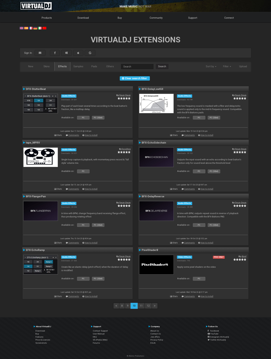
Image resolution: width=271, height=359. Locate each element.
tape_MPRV (33, 142)
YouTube (213, 334)
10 (134, 305)
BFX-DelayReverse (153, 196)
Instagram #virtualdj (218, 337)
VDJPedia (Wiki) (100, 340)
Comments (73, 135)
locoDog (126, 149)
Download (83, 17)
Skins (47, 66)
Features (39, 337)
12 (148, 305)
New (30, 66)
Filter (227, 66)
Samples (78, 66)
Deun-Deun (124, 95)
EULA (153, 343)
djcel (243, 256)
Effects (62, 66)
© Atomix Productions (135, 356)
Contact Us (155, 334)
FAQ (95, 337)
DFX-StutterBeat (36, 89)
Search (162, 66)
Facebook (213, 331)
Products (47, 17)
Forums (96, 343)
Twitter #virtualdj (217, 340)
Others (110, 66)
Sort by (211, 66)
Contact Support (100, 331)
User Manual (99, 334)
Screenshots (41, 343)
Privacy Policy (156, 340)
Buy (120, 17)
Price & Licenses (42, 340)
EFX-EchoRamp (35, 250)
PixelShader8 (150, 250)
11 (141, 305)
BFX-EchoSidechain (154, 142)
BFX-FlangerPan (36, 196)
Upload (243, 66)
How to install (91, 135)
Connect (229, 17)
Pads (94, 66)
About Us (154, 331)
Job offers (155, 337)
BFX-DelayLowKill (152, 89)
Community (156, 17)
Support (192, 17)
